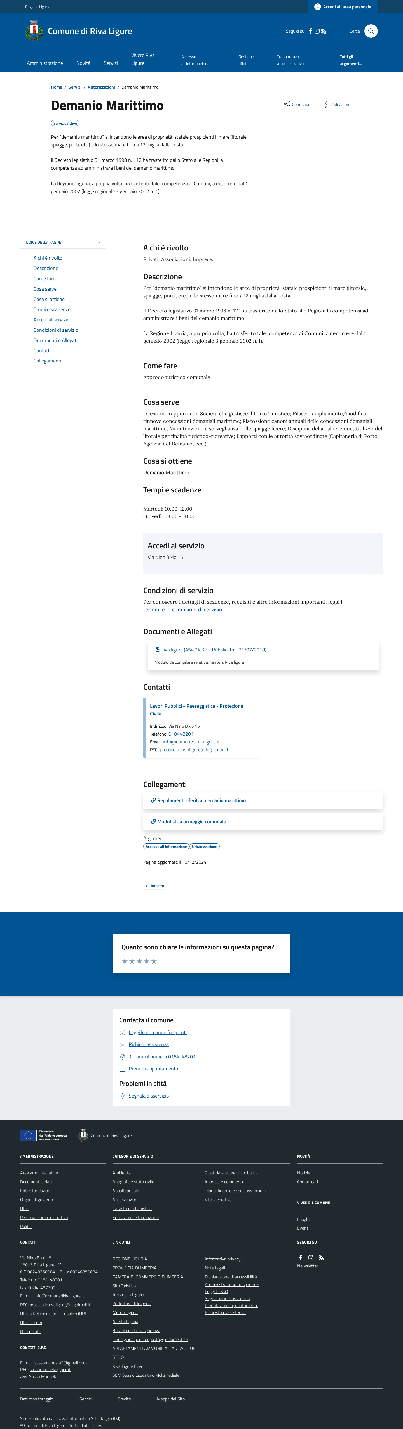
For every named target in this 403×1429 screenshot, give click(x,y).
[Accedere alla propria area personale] (343, 6)
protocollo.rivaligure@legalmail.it (194, 749)
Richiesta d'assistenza (225, 1312)
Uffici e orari (31, 1322)
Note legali (215, 1267)
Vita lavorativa (218, 1199)
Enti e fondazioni (35, 1190)
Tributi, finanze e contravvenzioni (235, 1190)
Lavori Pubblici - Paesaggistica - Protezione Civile (196, 709)
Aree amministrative (39, 1172)
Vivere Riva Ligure (143, 59)
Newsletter (307, 1265)
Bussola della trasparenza (136, 1330)
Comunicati (307, 1181)
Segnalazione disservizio (227, 1298)
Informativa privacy (223, 1258)
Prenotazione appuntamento (231, 1305)
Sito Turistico (124, 1285)
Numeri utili (30, 1331)
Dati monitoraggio (36, 1398)
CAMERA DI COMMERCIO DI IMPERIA (148, 1276)
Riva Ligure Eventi (129, 1366)
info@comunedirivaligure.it (191, 741)
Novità (83, 63)
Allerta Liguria (125, 1321)
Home (56, 87)
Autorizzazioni (101, 87)
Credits (124, 1398)
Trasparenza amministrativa (290, 60)
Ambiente (122, 1172)
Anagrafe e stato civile (133, 1181)
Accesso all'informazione (195, 60)
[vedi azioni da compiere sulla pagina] (336, 104)
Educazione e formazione (136, 1217)
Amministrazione (45, 63)
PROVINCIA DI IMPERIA (135, 1267)
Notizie (303, 1172)
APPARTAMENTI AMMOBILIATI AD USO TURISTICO (155, 1353)
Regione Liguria (37, 7)
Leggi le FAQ (216, 1291)
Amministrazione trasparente (232, 1284)
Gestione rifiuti (246, 60)
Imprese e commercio (224, 1181)
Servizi (111, 63)
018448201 (181, 734)
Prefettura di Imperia (132, 1303)
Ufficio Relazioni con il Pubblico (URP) (54, 1313)
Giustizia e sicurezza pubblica (231, 1172)
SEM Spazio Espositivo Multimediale (146, 1375)
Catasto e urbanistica (132, 1208)
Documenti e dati (36, 1181)
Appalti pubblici (126, 1190)
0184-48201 (50, 1279)
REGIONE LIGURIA (130, 1258)
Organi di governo (36, 1199)
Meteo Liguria (125, 1312)
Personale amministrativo (44, 1217)
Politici (26, 1226)
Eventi (303, 1228)
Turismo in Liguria (128, 1294)
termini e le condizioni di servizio (182, 609)
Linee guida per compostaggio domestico (150, 1339)
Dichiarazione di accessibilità (231, 1276)
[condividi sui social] (296, 104)
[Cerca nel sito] (369, 31)
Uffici (24, 1208)
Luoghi (303, 1219)
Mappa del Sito (171, 1398)
